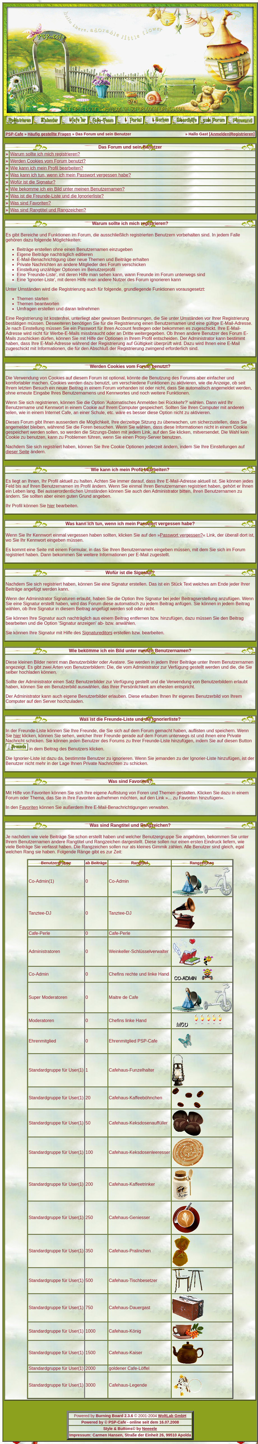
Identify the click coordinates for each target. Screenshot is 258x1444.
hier (51, 505)
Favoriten (28, 807)
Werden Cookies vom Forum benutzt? (48, 161)
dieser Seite (17, 451)
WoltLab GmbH (172, 1416)
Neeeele (149, 1428)
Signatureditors (97, 632)
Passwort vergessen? (181, 535)
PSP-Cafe (14, 134)
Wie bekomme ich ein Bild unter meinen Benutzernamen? (67, 189)
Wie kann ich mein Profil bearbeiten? (46, 168)
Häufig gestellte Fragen (49, 134)
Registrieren (242, 134)
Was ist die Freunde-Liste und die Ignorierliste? (57, 196)
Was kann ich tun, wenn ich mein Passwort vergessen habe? (70, 175)
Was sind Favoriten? (30, 203)
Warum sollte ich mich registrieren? (45, 154)
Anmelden (219, 134)
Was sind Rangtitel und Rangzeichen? (48, 210)
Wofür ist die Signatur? (33, 182)
